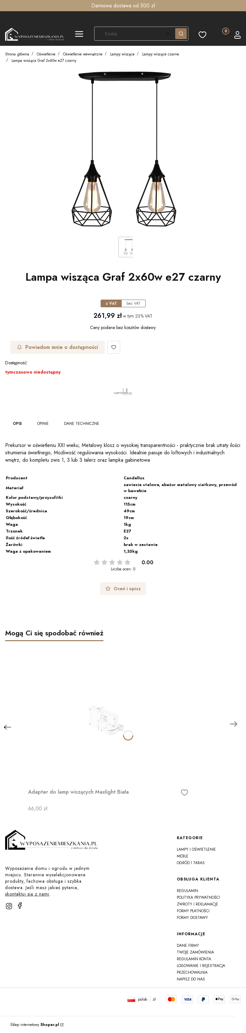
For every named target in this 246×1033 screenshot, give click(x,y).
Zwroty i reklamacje (197, 904)
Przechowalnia (192, 972)
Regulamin (187, 891)
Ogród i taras (191, 863)
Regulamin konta (194, 959)
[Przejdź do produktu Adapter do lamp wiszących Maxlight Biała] (108, 713)
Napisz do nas (191, 979)
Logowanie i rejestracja (201, 966)
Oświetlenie (46, 54)
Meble (182, 856)
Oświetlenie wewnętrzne (82, 54)
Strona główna (17, 54)
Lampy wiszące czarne (160, 54)
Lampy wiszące (122, 54)
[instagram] (9, 906)
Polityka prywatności (198, 897)
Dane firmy (188, 945)
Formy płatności (193, 911)
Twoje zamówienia (195, 952)
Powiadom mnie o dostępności (57, 347)
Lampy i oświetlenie (196, 849)
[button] (79, 35)
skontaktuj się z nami (27, 894)
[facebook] (20, 905)
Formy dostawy (192, 918)
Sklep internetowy (34, 1025)
